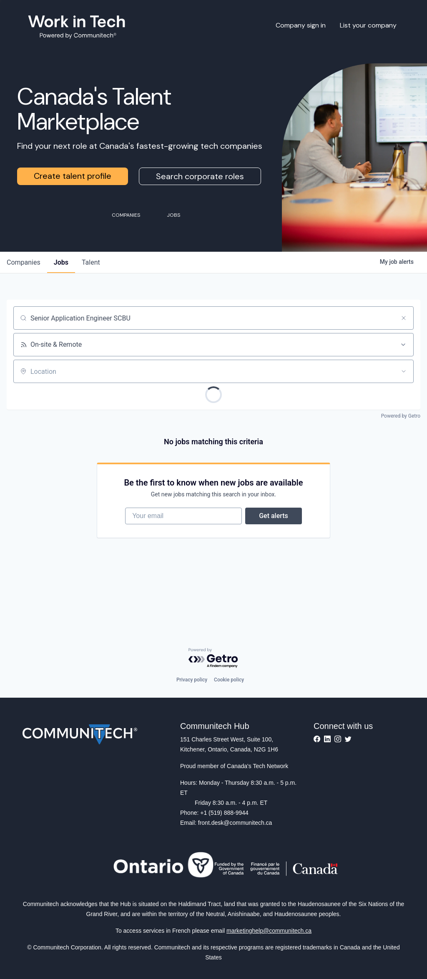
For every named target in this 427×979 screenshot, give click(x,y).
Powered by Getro (400, 416)
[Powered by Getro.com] (213, 658)
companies (23, 262)
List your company (368, 25)
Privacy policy (191, 680)
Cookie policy (229, 680)
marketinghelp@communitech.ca (268, 930)
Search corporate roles (200, 176)
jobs (61, 262)
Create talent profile (72, 175)
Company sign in (301, 25)
